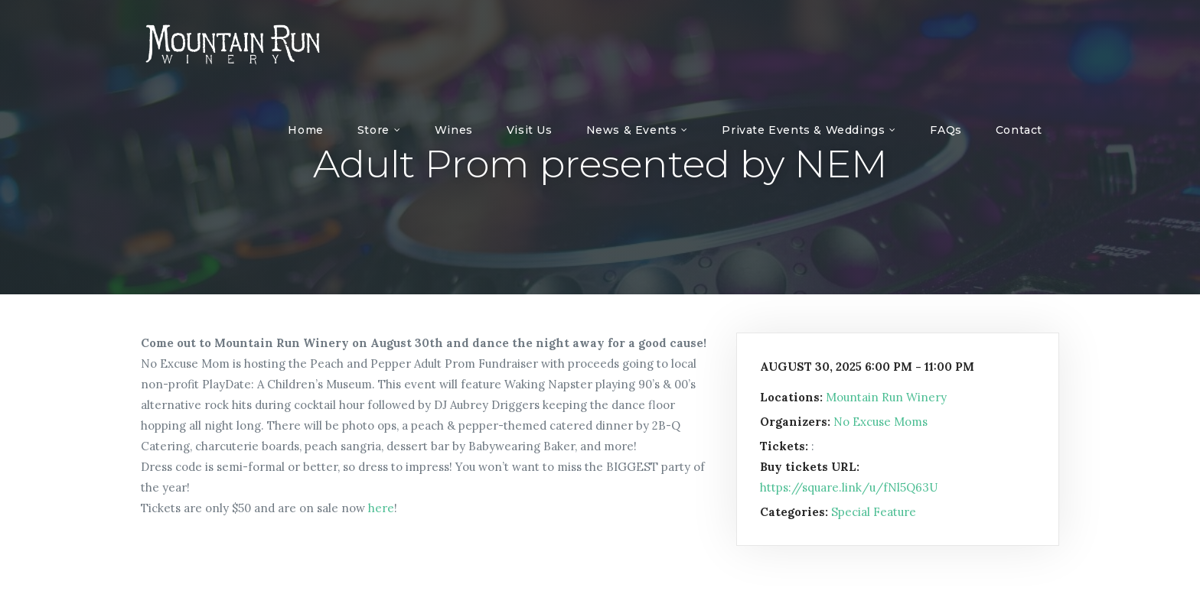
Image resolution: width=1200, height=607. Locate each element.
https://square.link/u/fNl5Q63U (849, 487)
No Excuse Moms (880, 421)
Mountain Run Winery (886, 397)
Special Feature (873, 512)
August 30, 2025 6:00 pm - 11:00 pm (867, 366)
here (381, 508)
